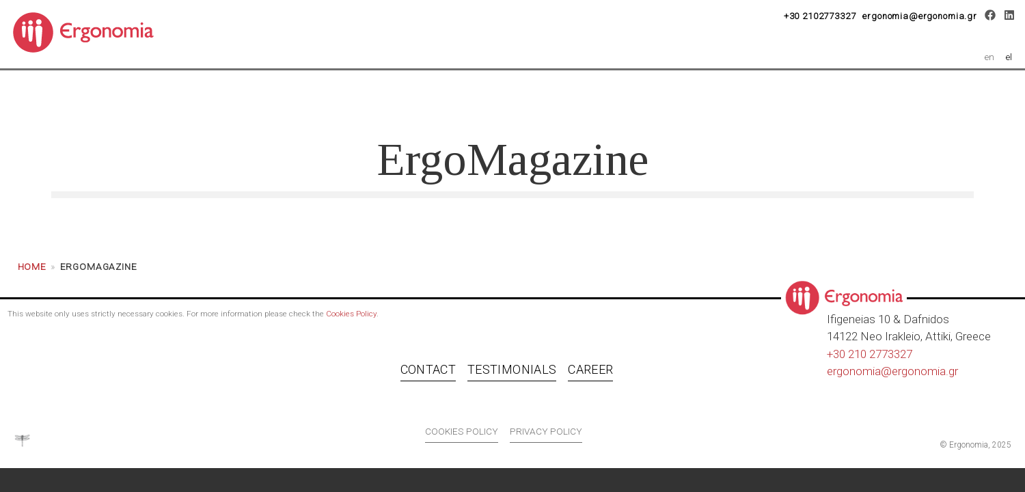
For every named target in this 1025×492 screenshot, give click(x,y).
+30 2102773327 (820, 16)
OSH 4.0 (517, 96)
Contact (428, 376)
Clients (619, 96)
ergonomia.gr (925, 377)
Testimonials (511, 376)
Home (32, 272)
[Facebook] (990, 17)
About (312, 96)
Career (711, 96)
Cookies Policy (351, 320)
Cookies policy (461, 437)
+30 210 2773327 (869, 360)
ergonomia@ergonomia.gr (919, 16)
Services (409, 96)
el (1009, 56)
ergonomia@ (859, 377)
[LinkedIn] (1009, 17)
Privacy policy (546, 437)
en (989, 56)
